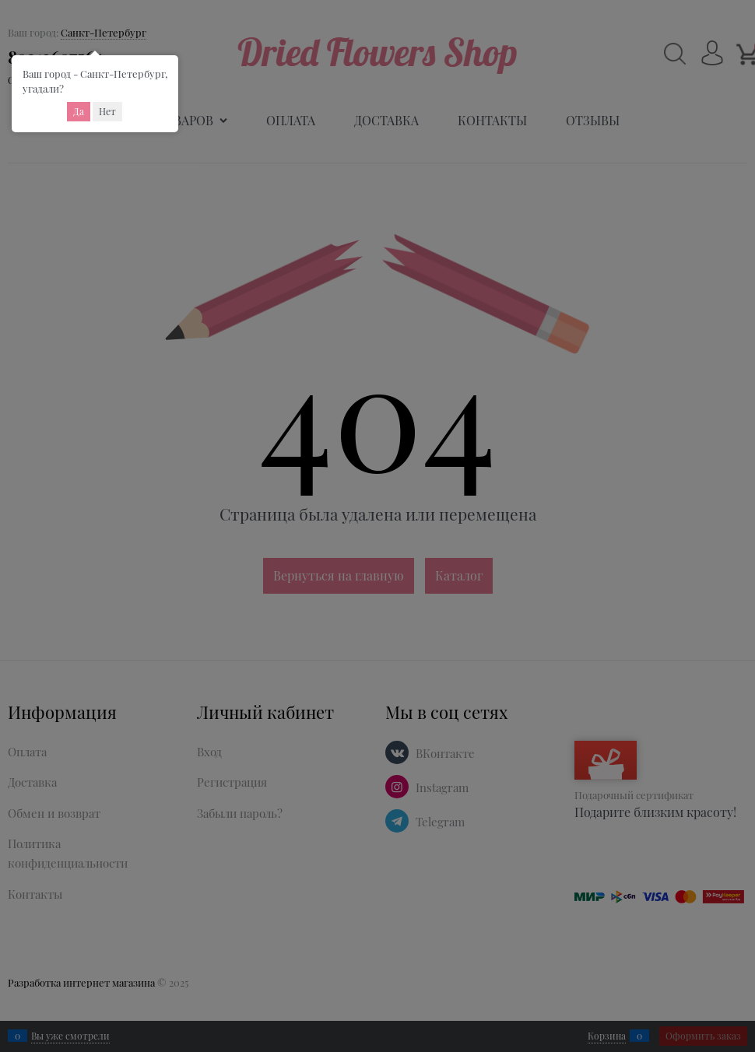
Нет (107, 111)
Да (78, 111)
